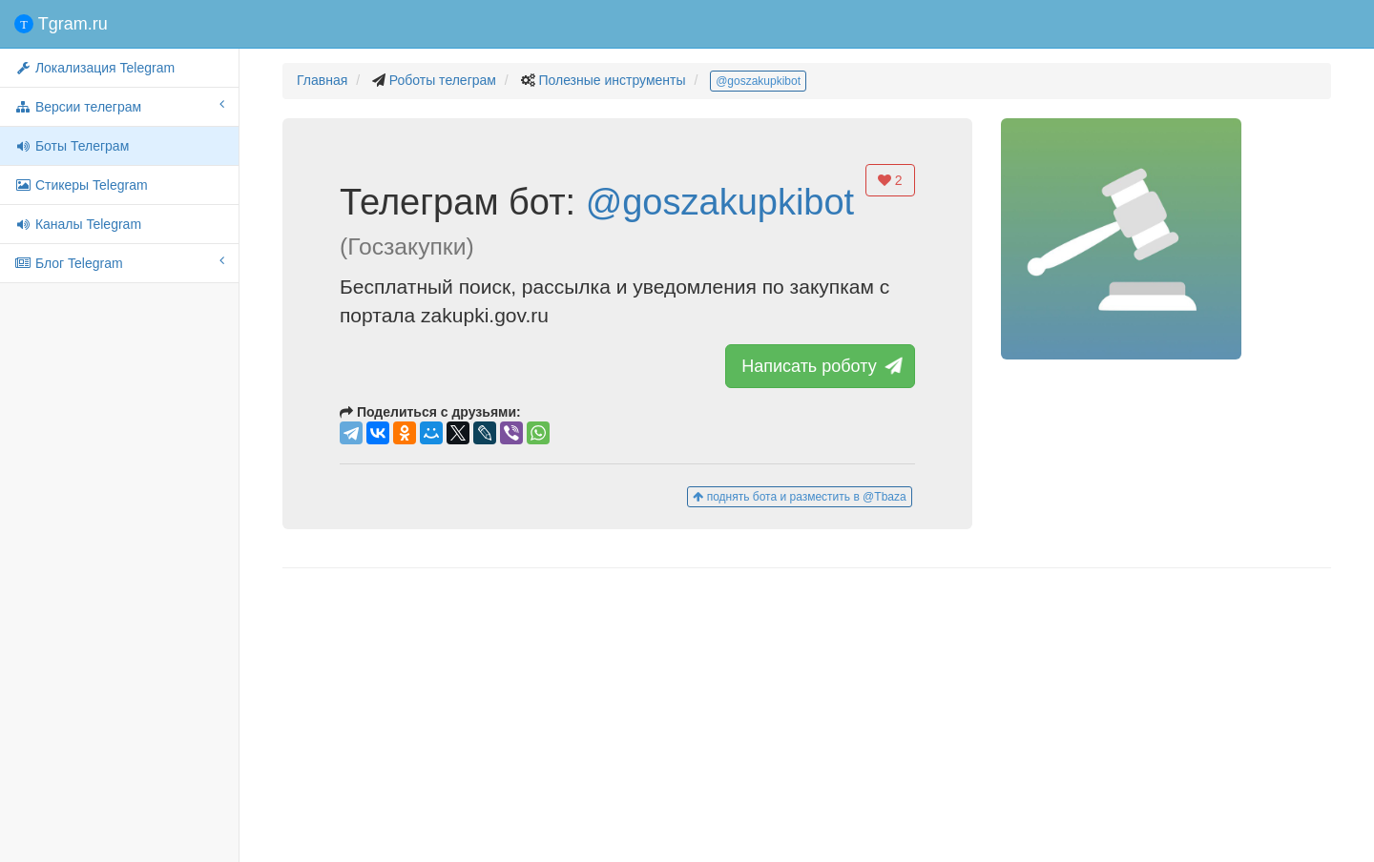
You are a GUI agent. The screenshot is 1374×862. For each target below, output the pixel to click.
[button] (1121, 238)
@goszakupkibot (758, 81)
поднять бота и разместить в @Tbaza (799, 496)
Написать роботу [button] (819, 366)
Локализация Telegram (94, 67)
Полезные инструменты (611, 80)
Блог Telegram (119, 262)
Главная (322, 80)
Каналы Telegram (77, 224)
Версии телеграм (119, 105)
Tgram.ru (61, 23)
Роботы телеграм (442, 80)
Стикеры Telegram (81, 185)
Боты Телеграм (71, 146)
